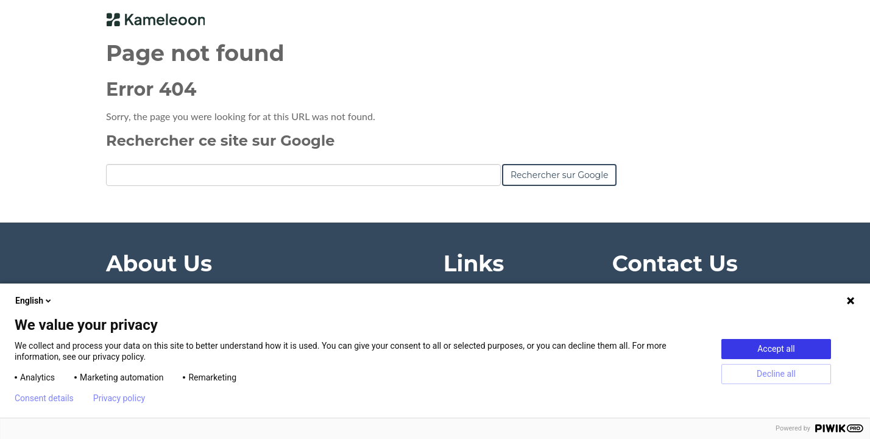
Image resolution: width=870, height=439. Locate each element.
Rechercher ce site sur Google (220, 140)
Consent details (44, 398)
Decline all (776, 374)
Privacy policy (119, 398)
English (34, 300)
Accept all (776, 349)
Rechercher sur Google (559, 175)
